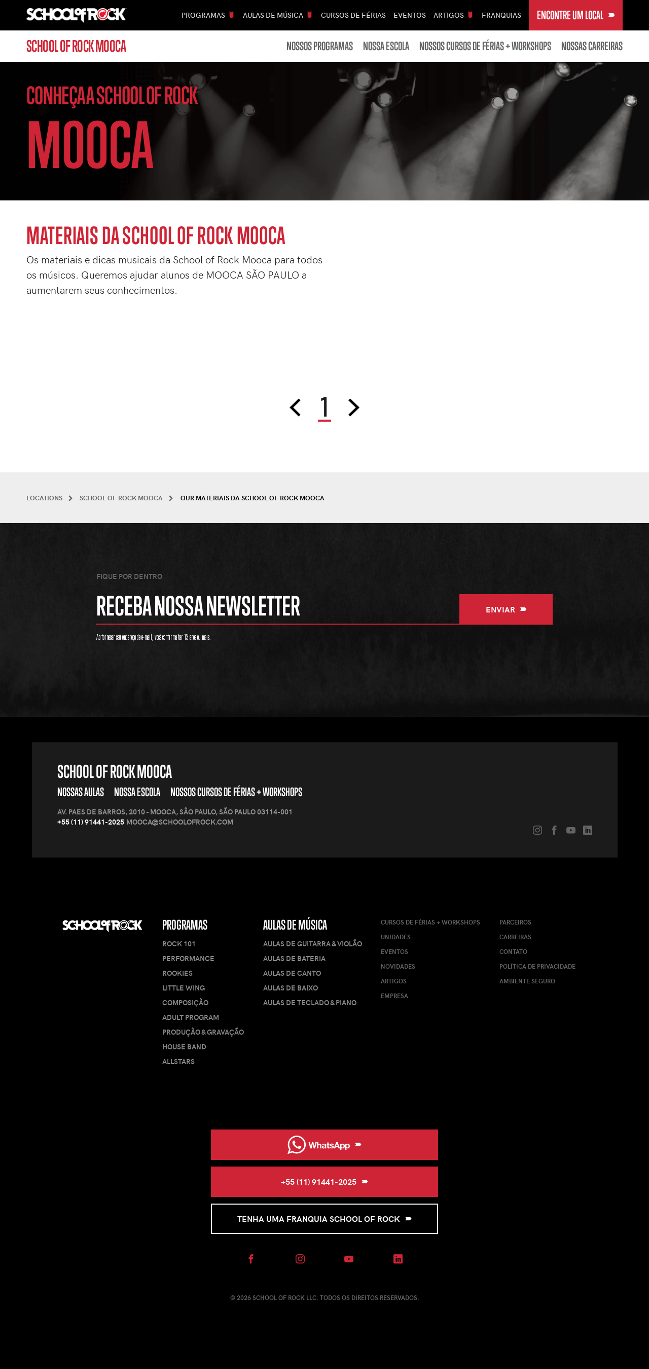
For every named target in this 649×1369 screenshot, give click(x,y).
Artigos (394, 981)
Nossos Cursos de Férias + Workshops (485, 46)
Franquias (501, 15)
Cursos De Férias (353, 15)
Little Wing (183, 987)
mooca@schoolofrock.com (179, 822)
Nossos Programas (319, 46)
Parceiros (515, 922)
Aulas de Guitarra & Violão (312, 943)
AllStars (178, 1061)
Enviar (506, 609)
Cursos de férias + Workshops (430, 922)
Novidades (398, 966)
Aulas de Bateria (294, 958)
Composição (185, 1002)
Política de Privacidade (537, 966)
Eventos (409, 15)
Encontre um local (576, 15)
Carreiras (515, 937)
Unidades (396, 937)
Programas (184, 925)
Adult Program (190, 1017)
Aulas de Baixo (290, 987)
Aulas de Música (295, 925)
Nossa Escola (386, 46)
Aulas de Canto (292, 973)
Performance (188, 958)
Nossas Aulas (80, 792)
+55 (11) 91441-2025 (90, 822)
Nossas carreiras (592, 46)
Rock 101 (179, 943)
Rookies (177, 973)
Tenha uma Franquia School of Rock (324, 1218)
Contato (513, 951)
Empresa (394, 995)
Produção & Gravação (203, 1032)
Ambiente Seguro (527, 981)
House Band (184, 1046)
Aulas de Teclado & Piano (309, 1002)
